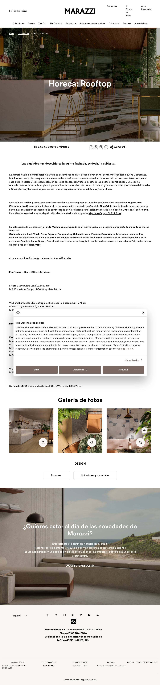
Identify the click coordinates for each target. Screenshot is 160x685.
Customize (80, 369)
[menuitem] (17, 616)
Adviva (93, 680)
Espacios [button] (56, 475)
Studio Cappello (80, 680)
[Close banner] (143, 312)
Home (11, 34)
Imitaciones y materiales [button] (95, 475)
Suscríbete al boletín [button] (80, 566)
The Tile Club (23, 34)
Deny (37, 369)
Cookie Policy (125, 348)
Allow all (123, 369)
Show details (132, 360)
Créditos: (68, 680)
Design (80, 463)
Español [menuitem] (17, 616)
